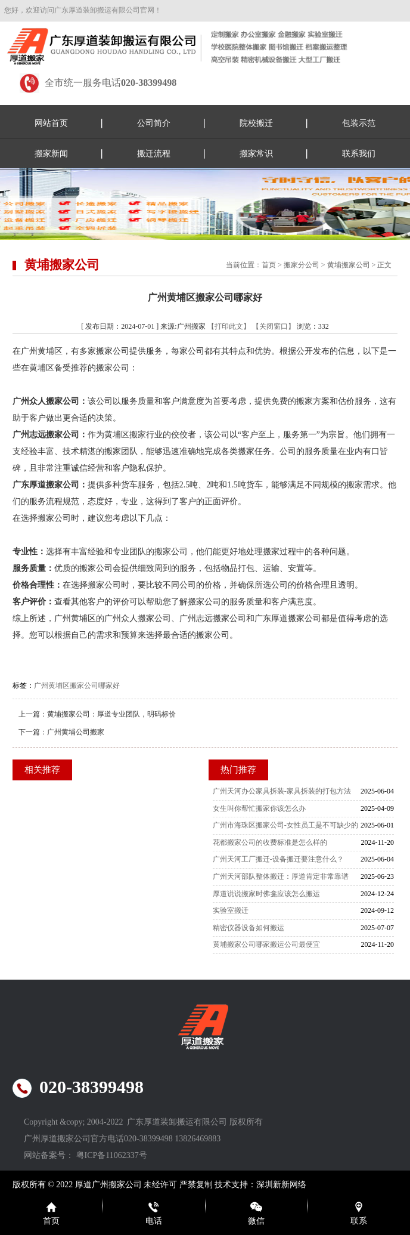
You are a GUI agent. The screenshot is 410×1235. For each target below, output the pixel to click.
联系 (358, 1221)
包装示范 (358, 123)
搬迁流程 (153, 153)
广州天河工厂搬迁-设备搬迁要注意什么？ (278, 859)
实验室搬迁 (231, 910)
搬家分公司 (301, 265)
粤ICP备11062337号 (111, 1155)
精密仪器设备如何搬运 (248, 928)
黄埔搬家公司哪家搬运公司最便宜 (266, 944)
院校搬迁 (256, 123)
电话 (153, 1221)
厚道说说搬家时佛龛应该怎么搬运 (266, 894)
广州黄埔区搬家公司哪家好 (77, 685)
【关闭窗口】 (273, 326)
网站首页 (51, 123)
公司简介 (153, 123)
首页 (269, 265)
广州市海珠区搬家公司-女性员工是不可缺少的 (285, 825)
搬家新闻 (51, 153)
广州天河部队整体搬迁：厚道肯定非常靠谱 (281, 876)
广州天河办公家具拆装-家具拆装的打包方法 (282, 791)
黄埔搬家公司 (348, 265)
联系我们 (358, 153)
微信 (256, 1221)
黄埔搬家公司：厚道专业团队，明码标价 (111, 714)
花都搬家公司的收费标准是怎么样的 (270, 842)
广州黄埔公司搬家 (75, 732)
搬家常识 (256, 153)
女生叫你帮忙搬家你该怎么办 (259, 808)
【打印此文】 (228, 326)
